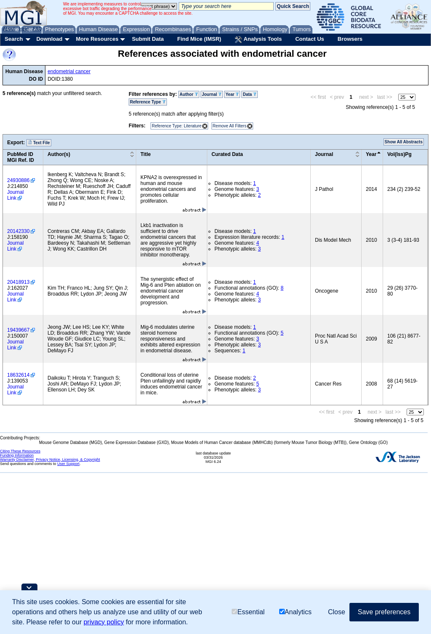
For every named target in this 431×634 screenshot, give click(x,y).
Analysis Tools (258, 39)
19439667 (18, 330)
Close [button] (336, 612)
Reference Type (148, 102)
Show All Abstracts (404, 142)
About (9, 28)
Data (249, 94)
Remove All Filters (230, 126)
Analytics (295, 612)
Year (232, 94)
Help (24, 28)
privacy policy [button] (104, 622)
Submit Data (148, 39)
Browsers (350, 39)
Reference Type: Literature (176, 126)
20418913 (18, 282)
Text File (39, 142)
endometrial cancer (69, 71)
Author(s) (59, 154)
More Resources (97, 39)
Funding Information (17, 455)
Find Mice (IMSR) (199, 39)
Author (189, 94)
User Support (68, 464)
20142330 (18, 231)
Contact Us (309, 39)
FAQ (37, 28)
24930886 (18, 180)
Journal (212, 94)
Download (49, 39)
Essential (248, 612)
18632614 (18, 375)
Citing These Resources (20, 451)
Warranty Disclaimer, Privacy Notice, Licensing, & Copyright (50, 459)
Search (14, 39)
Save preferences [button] (384, 612)
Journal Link (15, 195)
